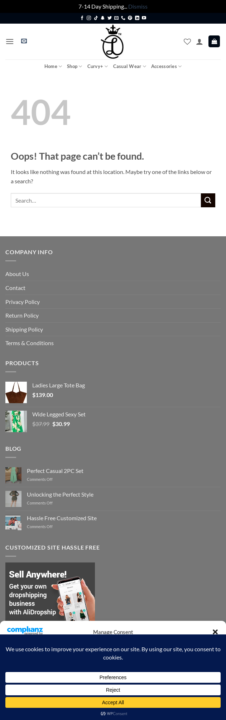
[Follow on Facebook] (82, 18)
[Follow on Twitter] (109, 18)
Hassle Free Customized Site (62, 517)
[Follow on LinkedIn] (137, 18)
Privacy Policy (22, 301)
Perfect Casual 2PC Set (55, 470)
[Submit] (208, 200)
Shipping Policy (24, 329)
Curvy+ (97, 66)
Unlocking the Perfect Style (60, 494)
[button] (215, 632)
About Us (17, 273)
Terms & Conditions (29, 342)
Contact (15, 287)
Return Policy (22, 315)
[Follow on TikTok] (96, 18)
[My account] (199, 41)
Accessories (166, 66)
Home (53, 66)
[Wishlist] (187, 41)
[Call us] (123, 18)
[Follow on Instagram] (89, 18)
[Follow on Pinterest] (130, 18)
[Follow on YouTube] (144, 18)
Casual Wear (129, 66)
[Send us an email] (116, 18)
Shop (74, 66)
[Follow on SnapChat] (103, 18)
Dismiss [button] (138, 6)
